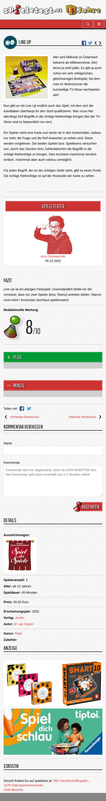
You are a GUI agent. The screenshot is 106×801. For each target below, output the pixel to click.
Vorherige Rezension (21, 417)
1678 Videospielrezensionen (23, 785)
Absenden (88, 507)
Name (8, 443)
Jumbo (20, 618)
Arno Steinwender (53, 256)
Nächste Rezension (85, 417)
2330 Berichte (13, 790)
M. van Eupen (23, 624)
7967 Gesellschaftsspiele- (70, 781)
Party (18, 633)
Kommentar (12, 462)
